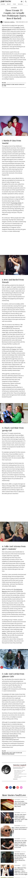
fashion (3, 4)
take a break (10, 326)
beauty (9, 4)
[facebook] (10, 787)
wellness (20, 4)
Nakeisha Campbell (9, 22)
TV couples (16, 27)
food (14, 4)
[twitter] (14, 787)
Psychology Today (16, 203)
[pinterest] (1, 134)
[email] (21, 787)
